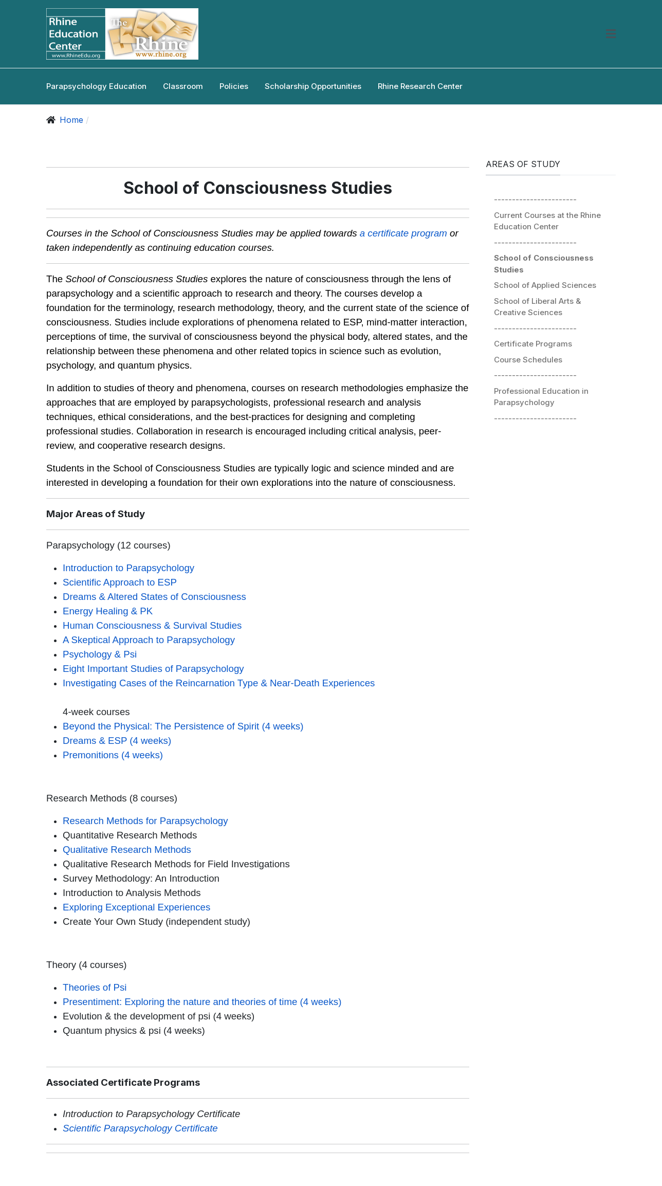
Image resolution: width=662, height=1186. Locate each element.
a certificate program (403, 233)
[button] (611, 34)
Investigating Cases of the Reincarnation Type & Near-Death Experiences (219, 683)
